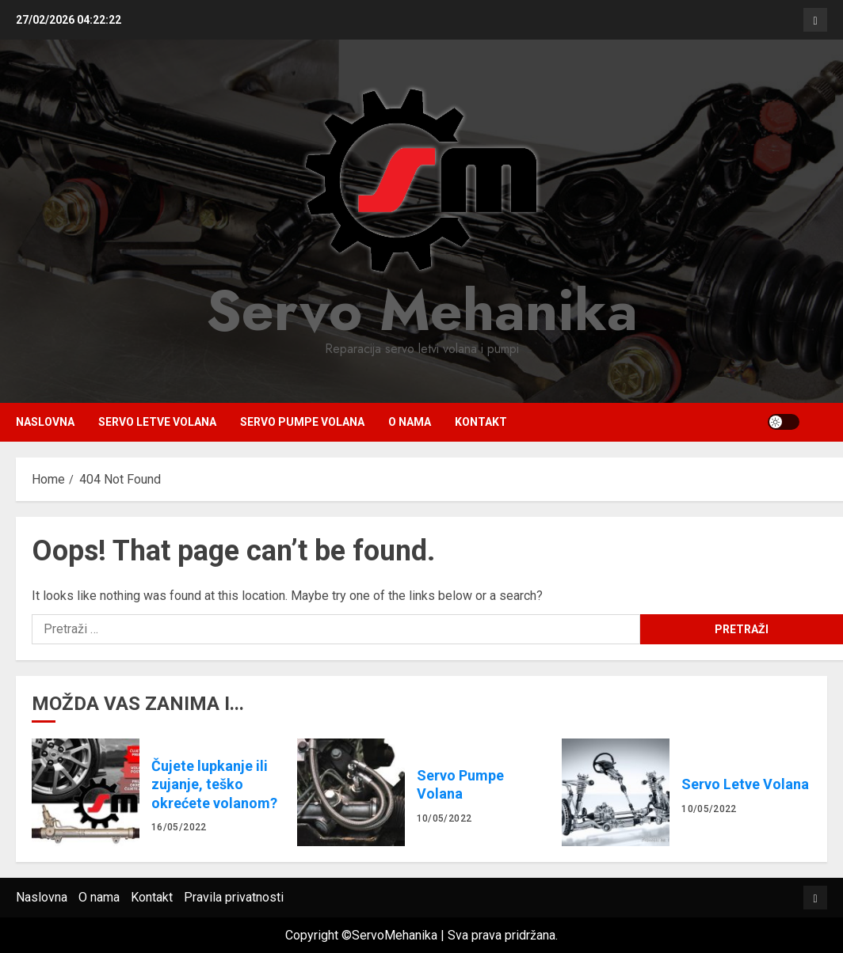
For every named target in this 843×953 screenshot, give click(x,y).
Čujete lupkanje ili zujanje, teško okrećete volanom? (85, 792)
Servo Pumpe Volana (302, 422)
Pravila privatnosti (234, 897)
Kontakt (481, 422)
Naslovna (45, 422)
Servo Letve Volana (157, 422)
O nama (409, 422)
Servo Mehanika (422, 310)
